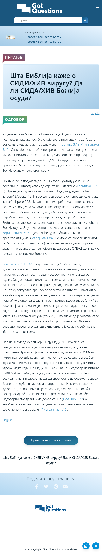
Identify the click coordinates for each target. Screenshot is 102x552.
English (8, 420)
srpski (95, 113)
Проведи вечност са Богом (43, 37)
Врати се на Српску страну (51, 440)
